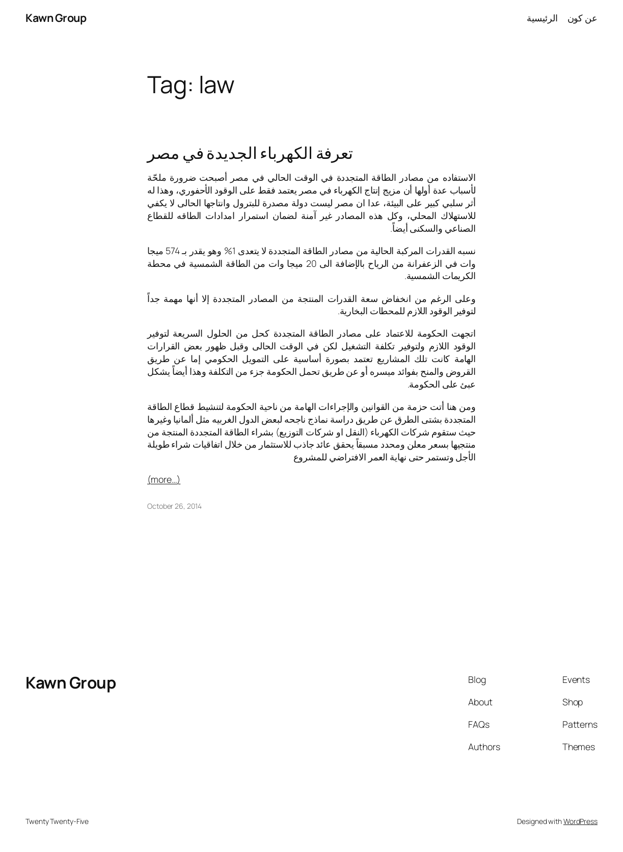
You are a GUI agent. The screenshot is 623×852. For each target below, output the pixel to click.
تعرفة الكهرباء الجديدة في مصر (250, 152)
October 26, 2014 (174, 506)
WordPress (580, 821)
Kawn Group (55, 17)
